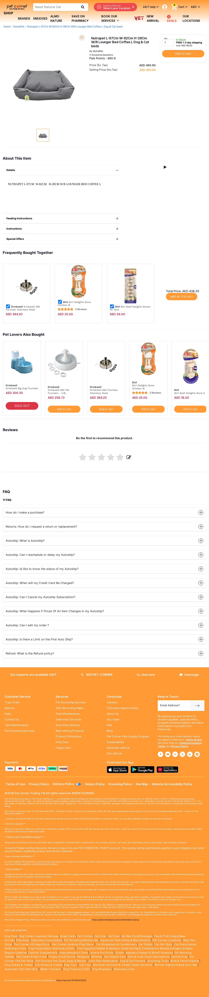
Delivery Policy (67, 784)
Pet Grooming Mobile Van (81, 940)
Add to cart (183, 53)
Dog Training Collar (76, 969)
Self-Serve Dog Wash (70, 708)
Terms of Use (194, 739)
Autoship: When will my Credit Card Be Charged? (104, 583)
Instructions (63, 228)
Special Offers (63, 239)
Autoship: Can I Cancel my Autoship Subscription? (104, 597)
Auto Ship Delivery (68, 725)
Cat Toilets (145, 944)
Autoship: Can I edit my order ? (104, 625)
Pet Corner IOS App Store (31, 944)
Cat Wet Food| (130, 936)
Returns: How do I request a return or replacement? (104, 526)
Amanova (167, 952)
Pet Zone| (23, 956)
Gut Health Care (115, 956)
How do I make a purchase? (104, 512)
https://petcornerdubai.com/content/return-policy (115, 919)
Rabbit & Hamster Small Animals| (119, 948)
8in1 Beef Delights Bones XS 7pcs (130, 308)
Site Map (142, 784)
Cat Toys (85, 965)
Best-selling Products (70, 730)
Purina (71, 956)
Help (8, 713)
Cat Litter (100, 936)
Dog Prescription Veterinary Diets (51, 948)
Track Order (12, 702)
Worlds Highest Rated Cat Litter (176, 965)
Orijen (120, 952)
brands (24, 18)
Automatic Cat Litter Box (21, 969)
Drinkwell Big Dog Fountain (22, 388)
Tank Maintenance (16, 725)
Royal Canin (68, 936)
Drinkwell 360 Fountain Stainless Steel (23, 308)
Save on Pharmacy (80, 18)
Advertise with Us (118, 747)
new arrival (153, 18)
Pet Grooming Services (20, 730)
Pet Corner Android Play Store (72, 944)
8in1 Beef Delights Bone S (189, 393)
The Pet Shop (163, 944)
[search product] (82, 7)
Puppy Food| (57, 956)
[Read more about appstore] (118, 769)
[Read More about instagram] (175, 754)
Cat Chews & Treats (49, 965)
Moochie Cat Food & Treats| (112, 965)
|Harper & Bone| (149, 952)
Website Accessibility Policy (172, 784)
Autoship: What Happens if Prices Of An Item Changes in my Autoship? (104, 611)
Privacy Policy (179, 746)
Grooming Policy (120, 784)
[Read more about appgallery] (168, 769)
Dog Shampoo (101, 969)
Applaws (131, 952)
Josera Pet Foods (101, 952)
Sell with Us (114, 753)
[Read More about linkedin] (190, 754)
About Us (113, 713)
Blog (110, 730)
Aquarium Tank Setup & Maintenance (125, 940)
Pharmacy (22, 940)
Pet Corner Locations (166, 940)
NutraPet (18, 26)
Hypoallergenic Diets (74, 952)
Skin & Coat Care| (140, 956)
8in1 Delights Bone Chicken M (74, 303)
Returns (10, 708)
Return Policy (95, 784)
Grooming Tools (158, 961)
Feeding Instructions (63, 218)
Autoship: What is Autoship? (104, 540)
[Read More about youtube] (168, 754)
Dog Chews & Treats (18, 965)
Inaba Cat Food (142, 965)
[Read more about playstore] (143, 769)
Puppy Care (63, 747)
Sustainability (115, 742)
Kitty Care (62, 742)
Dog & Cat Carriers (132, 961)
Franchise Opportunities (122, 708)
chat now (145, 674)
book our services (110, 18)
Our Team (113, 719)
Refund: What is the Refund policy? (104, 653)
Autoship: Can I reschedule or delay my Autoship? (104, 554)
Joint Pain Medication (103, 961)
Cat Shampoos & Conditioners (116, 944)
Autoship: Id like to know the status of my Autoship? (104, 568)
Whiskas (96, 956)
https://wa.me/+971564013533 (71, 980)
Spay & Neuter (76, 961)
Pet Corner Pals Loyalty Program (128, 736)
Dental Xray (180, 956)
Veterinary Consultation (46, 940)
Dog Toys (70, 965)
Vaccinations (161, 956)
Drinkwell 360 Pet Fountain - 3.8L (58, 391)
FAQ (109, 725)
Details (63, 170)
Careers (112, 702)
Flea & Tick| (162, 936)
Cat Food (114, 936)
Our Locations (191, 18)
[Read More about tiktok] (197, 754)
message (189, 674)
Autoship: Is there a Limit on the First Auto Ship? (104, 639)
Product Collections (68, 736)
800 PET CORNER (96, 674)
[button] (165, 167)
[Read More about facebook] (160, 754)
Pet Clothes (85, 936)
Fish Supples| (86, 948)
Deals (172, 19)
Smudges (40, 18)
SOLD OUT (21, 406)
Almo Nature (56, 18)
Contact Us (12, 719)
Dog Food (11, 936)
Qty (165, 38)
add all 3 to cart (181, 296)
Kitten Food (38, 956)
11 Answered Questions (101, 54)
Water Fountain (51, 969)
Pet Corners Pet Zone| (50, 961)
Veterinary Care (124, 969)
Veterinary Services (68, 719)
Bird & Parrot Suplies (185, 961)
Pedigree (83, 956)
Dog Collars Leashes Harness (39, 936)
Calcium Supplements (43, 952)
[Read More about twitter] (182, 754)
